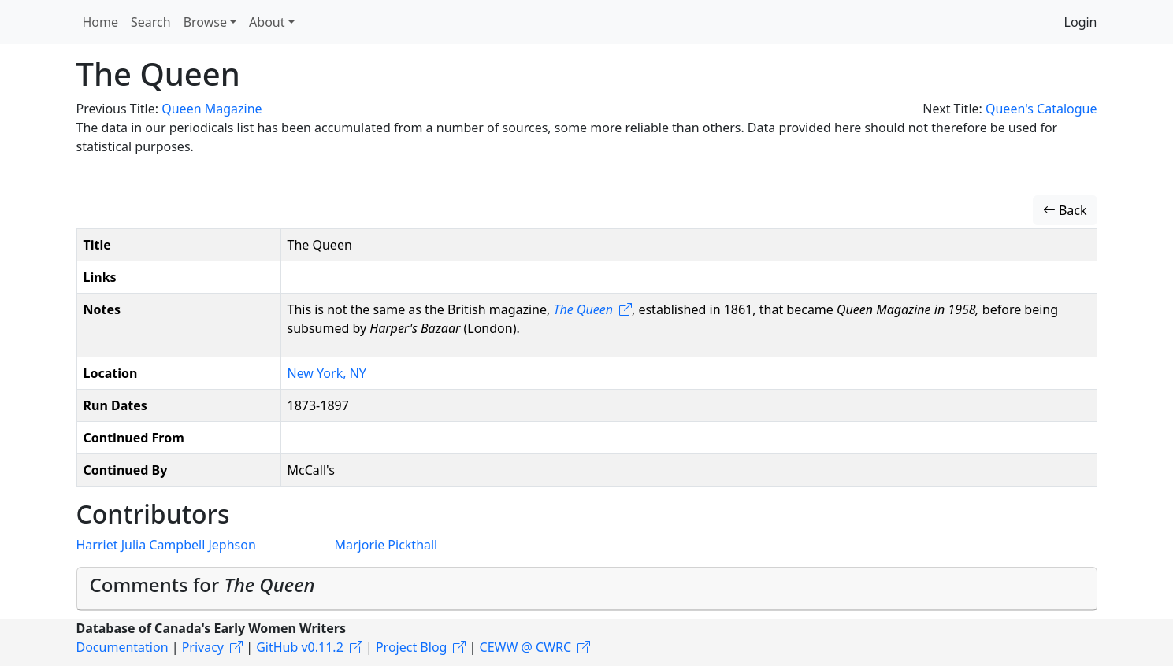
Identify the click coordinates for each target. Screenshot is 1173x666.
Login (1080, 22)
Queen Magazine (211, 108)
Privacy (203, 647)
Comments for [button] (202, 585)
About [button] (266, 22)
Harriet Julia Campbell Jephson (166, 544)
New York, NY (327, 373)
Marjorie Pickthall (386, 544)
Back (1065, 210)
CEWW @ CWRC (526, 647)
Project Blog (411, 647)
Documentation (122, 647)
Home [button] (101, 22)
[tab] (587, 589)
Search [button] (151, 22)
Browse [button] (205, 22)
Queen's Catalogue (1041, 108)
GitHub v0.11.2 (299, 647)
